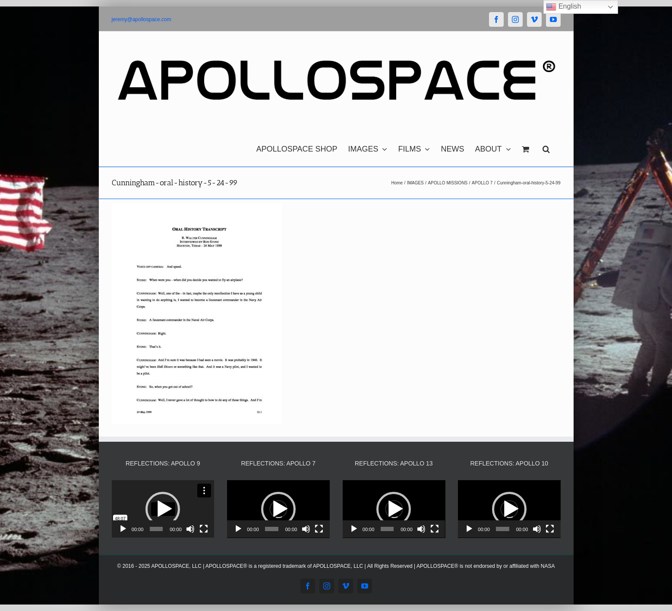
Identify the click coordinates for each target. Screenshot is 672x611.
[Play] (123, 529)
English (563, 7)
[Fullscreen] (203, 529)
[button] (546, 146)
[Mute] (190, 529)
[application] (163, 509)
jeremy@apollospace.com (141, 19)
